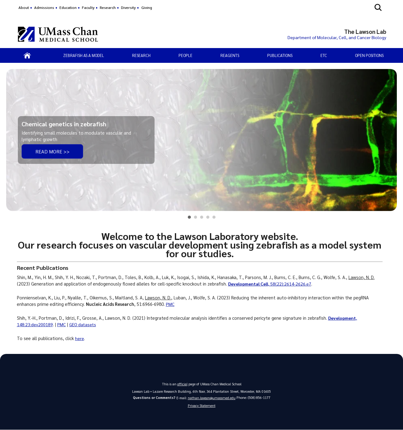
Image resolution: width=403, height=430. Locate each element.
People (185, 55)
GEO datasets (83, 324)
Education (68, 7)
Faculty (88, 7)
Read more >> (52, 151)
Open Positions (369, 55)
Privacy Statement (201, 406)
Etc (323, 55)
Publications (279, 55)
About (23, 7)
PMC (170, 304)
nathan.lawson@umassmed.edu (211, 398)
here (79, 338)
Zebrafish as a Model (83, 55)
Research (108, 7)
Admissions (44, 7)
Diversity (128, 7)
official (182, 384)
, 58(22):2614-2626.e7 (270, 283)
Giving (146, 7)
